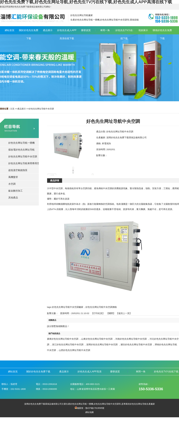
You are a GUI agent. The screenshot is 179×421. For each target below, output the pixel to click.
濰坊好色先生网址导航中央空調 (136, 344)
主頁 (12, 109)
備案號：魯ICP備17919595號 (89, 408)
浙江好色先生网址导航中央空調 (67, 344)
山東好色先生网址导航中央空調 (96, 339)
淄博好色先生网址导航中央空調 (102, 344)
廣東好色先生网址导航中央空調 (62, 339)
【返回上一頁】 (124, 313)
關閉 (111, 313)
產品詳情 (54, 180)
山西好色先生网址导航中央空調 (74, 350)
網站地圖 (89, 412)
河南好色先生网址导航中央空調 (131, 339)
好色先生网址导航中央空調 (41, 109)
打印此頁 (97, 313)
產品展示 (21, 109)
